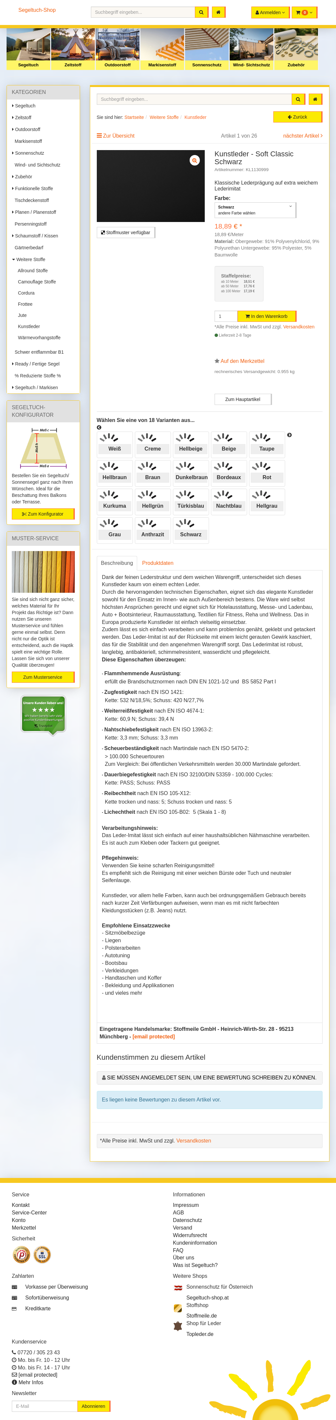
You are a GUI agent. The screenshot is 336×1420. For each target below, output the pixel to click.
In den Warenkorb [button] (266, 316)
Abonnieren (93, 1406)
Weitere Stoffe (28, 259)
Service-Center (29, 1212)
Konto (19, 1220)
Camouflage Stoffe (35, 281)
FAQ (178, 1250)
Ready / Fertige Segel (35, 363)
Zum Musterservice (42, 677)
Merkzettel (24, 1228)
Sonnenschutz (206, 64)
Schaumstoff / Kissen (35, 235)
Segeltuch (28, 64)
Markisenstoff (162, 64)
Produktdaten (157, 563)
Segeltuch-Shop (37, 10)
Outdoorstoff (118, 64)
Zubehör (296, 64)
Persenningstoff (29, 224)
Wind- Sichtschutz (251, 64)
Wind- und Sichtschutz (36, 164)
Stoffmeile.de (201, 1316)
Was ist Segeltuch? (195, 1265)
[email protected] (154, 1036)
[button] (305, 12)
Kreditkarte (38, 1308)
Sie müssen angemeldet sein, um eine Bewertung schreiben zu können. (212, 1077)
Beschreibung (117, 563)
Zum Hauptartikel (242, 399)
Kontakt (21, 1205)
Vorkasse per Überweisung (56, 1287)
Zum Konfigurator (42, 514)
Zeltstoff (73, 64)
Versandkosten (298, 326)
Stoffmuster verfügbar (125, 232)
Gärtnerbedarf (27, 247)
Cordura (24, 293)
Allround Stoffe (31, 270)
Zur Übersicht (119, 136)
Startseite (134, 117)
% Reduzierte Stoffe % (36, 375)
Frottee (23, 304)
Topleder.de (200, 1334)
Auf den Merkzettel (242, 361)
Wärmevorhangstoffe (37, 337)
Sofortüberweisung (47, 1297)
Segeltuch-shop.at (207, 1297)
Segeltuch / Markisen (35, 387)
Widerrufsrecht (190, 1235)
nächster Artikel (302, 136)
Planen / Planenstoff (34, 212)
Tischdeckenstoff (30, 200)
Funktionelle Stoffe (32, 188)
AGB (178, 1212)
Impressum (186, 1205)
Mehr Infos (30, 1382)
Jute (21, 315)
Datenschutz (187, 1220)
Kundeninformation (195, 1243)
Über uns (183, 1257)
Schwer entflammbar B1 (38, 352)
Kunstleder (27, 326)
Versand (182, 1228)
